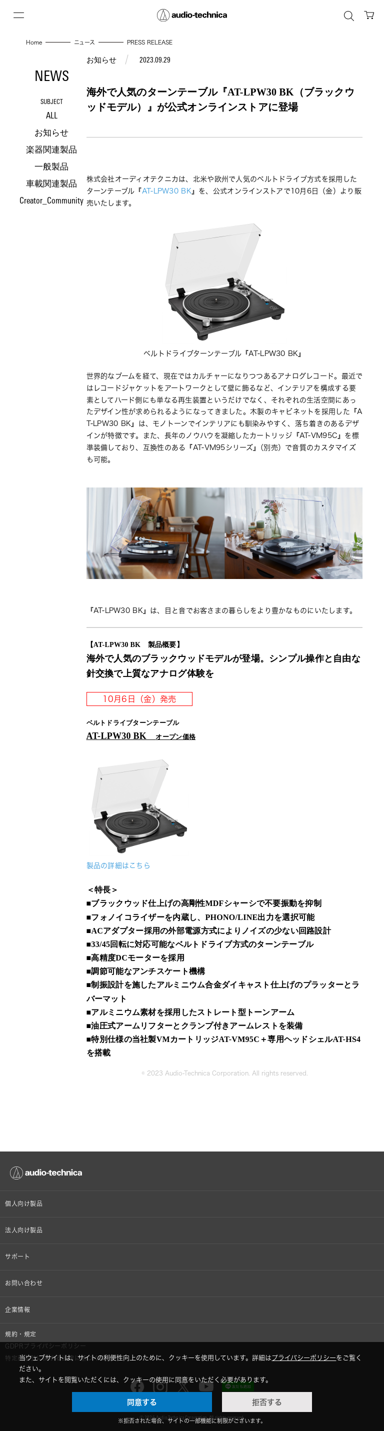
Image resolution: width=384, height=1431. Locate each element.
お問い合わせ (24, 1283)
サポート (17, 1256)
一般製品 (51, 167)
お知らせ (51, 133)
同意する (142, 1402)
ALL (52, 116)
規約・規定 (20, 1334)
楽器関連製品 (51, 150)
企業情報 (17, 1310)
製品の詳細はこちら (118, 865)
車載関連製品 (51, 184)
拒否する (267, 1402)
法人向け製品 (24, 1230)
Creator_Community (52, 201)
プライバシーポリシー (304, 1358)
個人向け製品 (24, 1204)
